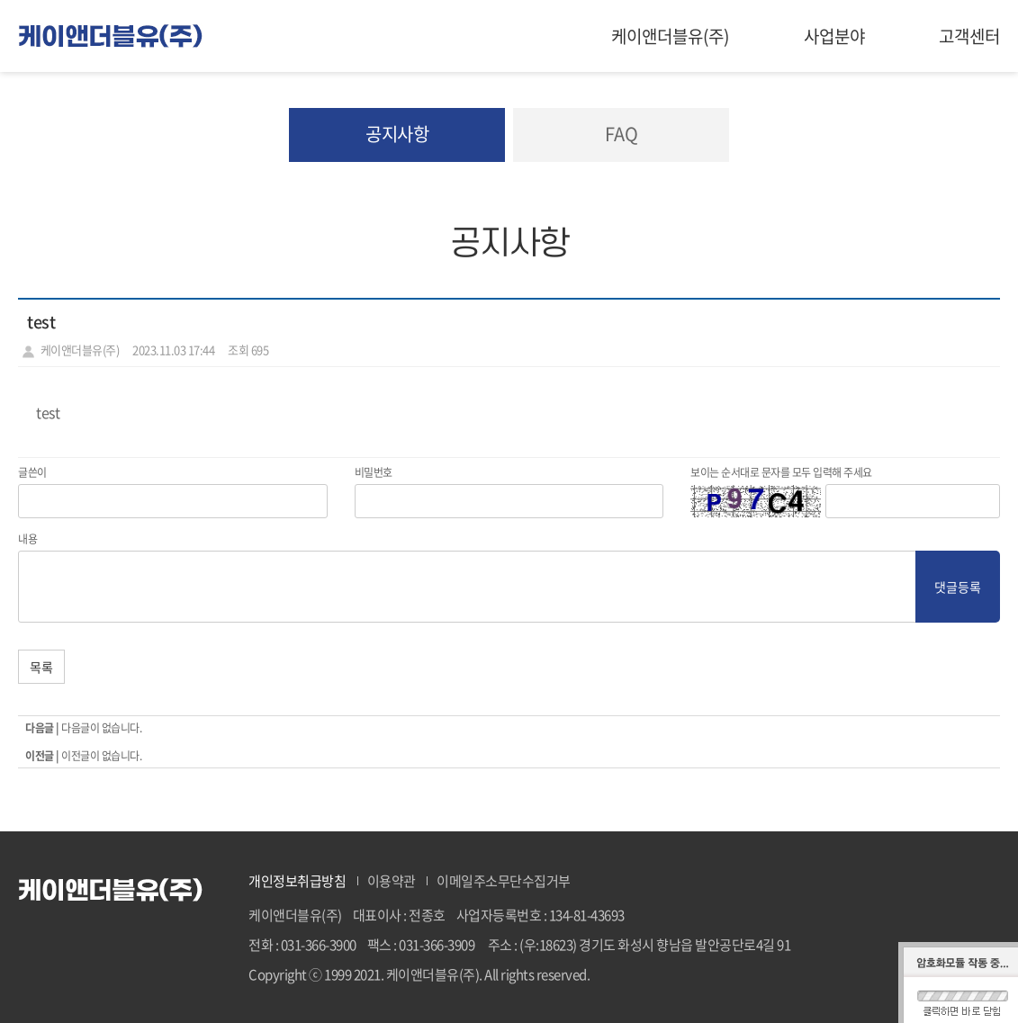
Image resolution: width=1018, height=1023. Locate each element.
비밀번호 (373, 472)
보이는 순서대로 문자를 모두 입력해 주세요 (781, 472)
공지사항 (396, 134)
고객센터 (969, 36)
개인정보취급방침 (297, 881)
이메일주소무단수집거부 (504, 881)
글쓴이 (32, 472)
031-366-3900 (318, 945)
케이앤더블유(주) (670, 36)
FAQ (621, 134)
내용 (27, 539)
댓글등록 (957, 587)
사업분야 (834, 36)
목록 (41, 667)
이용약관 (391, 881)
